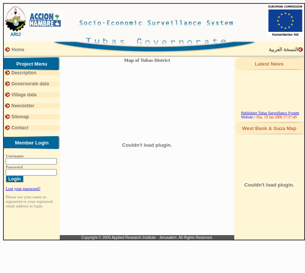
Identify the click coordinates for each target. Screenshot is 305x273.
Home (18, 49)
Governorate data (30, 83)
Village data (23, 94)
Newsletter (22, 105)
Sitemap (20, 116)
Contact (19, 127)
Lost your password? (23, 188)
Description (23, 72)
